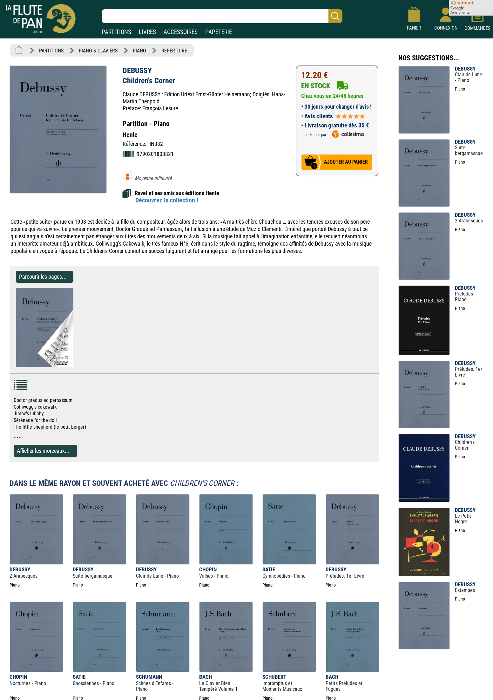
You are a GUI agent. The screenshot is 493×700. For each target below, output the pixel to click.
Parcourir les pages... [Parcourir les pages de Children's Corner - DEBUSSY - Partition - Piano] (43, 276)
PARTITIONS (116, 32)
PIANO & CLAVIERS (98, 51)
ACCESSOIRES (181, 32)
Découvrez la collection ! (166, 200)
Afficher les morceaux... (43, 450)
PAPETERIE (218, 32)
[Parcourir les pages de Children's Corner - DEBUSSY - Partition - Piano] (70, 366)
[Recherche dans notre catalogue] (222, 16)
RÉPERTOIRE (174, 51)
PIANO (139, 51)
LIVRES (147, 32)
